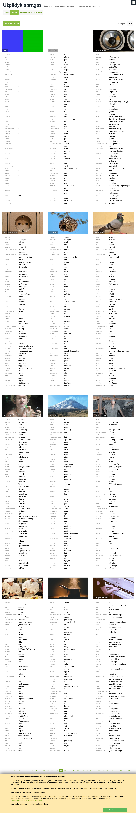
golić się (13, 504)
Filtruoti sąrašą (12, 23)
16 (70, 771)
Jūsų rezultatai (26, 12)
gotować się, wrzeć (63, 686)
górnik (103, 504)
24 (104, 771)
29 (125, 771)
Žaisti (6, 12)
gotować (13, 686)
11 (48, 771)
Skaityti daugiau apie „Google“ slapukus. (26, 800)
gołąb (103, 321)
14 (61, 771)
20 (87, 771)
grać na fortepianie (108, 686)
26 (112, 771)
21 (91, 771)
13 (57, 771)
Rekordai (38, 12)
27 (116, 771)
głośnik (104, 138)
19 (83, 771)
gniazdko (13, 321)
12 (52, 771)
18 (78, 771)
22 (95, 771)
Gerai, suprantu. (115, 810)
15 (65, 771)
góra (57, 504)
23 (99, 771)
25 (108, 771)
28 (121, 771)
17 (74, 771)
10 (44, 771)
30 (129, 771)
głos (57, 138)
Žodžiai (14, 12)
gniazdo (59, 321)
